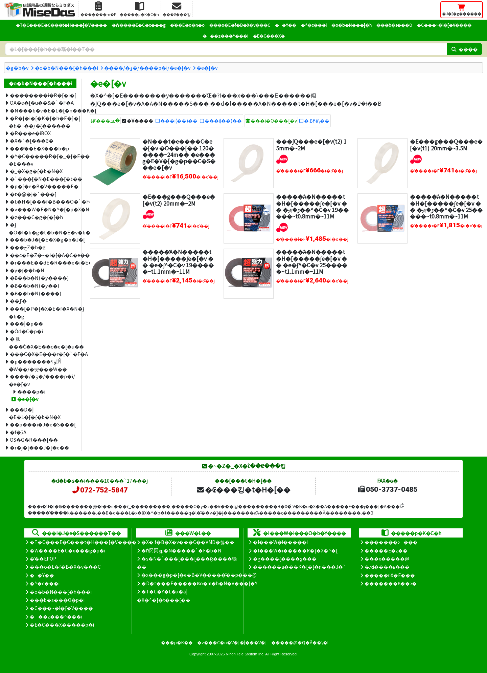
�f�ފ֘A (18, 432)
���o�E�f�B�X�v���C (239, 25)
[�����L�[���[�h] (226, 49)
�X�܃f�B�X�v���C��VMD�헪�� (187, 542)
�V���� (140, 120)
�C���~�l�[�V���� (444, 25)
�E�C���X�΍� (269, 36)
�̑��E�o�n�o (187, 25)
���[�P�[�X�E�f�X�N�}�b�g (42, 312)
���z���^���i (225, 36)
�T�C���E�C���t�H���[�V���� (61, 25)
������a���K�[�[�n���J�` (299, 566)
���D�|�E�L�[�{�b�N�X (35, 413)
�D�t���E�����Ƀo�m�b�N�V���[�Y (199, 583)
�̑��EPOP (43, 558)
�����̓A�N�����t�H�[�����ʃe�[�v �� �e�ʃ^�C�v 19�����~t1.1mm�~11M (178, 261)
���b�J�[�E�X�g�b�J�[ (43, 239)
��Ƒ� (18, 300)
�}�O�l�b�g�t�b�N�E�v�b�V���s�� (42, 228)
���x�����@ (387, 558)
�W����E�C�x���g (138, 25)
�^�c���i (314, 25)
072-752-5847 (99, 490)
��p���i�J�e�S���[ (43, 424)
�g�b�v (17, 67)
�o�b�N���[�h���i (66, 67)
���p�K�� (177, 642)
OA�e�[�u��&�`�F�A (42, 102)
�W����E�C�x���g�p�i (67, 550)
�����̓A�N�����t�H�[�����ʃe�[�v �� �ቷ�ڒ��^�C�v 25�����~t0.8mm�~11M (446, 206)
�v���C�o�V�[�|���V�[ (232, 642)
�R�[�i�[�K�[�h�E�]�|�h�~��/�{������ (42, 121)
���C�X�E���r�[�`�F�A (43, 353)
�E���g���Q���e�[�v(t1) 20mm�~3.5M (446, 144)
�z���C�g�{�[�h (36, 216)
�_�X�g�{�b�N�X (36, 170)
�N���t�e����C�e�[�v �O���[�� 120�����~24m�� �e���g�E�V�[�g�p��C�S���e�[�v (178, 154)
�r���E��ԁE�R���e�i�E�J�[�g (43, 262)
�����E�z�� (386, 550)
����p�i (31, 391)
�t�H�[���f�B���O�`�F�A (43, 201)
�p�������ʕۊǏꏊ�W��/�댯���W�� (38, 365)
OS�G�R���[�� (34, 439)
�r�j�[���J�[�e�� (39, 447)
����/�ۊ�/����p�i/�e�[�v (147, 67)
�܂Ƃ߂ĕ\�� (316, 120)
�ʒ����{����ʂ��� (285, 558)
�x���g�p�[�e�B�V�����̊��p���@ (199, 574)
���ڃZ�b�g (28, 247)
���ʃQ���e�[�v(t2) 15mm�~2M (311, 144)
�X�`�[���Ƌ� (31, 140)
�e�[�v (207, 67)
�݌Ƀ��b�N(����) (35, 293)
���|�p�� (26, 323)
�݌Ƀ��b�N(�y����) (39, 277)
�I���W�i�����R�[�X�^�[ (295, 550)
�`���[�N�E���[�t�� (43, 178)
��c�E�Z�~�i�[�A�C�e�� (43, 254)
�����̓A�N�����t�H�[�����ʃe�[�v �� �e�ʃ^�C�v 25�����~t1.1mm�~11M (311, 261)
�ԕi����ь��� (387, 566)
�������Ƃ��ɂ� (391, 583)
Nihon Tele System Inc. (245, 654)
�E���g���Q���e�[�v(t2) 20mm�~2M (178, 199)
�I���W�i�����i (280, 542)
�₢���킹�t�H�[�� (243, 489)
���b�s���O (394, 25)
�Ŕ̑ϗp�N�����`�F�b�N (181, 550)
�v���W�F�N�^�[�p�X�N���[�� (43, 209)
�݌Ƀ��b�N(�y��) (34, 285)
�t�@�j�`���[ (33, 193)
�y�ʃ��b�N (27, 270)
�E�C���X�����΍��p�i (62, 624)
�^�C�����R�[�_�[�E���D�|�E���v (42, 159)
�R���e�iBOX (30, 132)
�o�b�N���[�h (351, 25)
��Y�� (285, 25)
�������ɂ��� (391, 542)
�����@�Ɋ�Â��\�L (300, 642)
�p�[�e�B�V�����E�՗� (43, 186)
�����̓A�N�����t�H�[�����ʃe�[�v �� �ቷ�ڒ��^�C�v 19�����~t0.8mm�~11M (312, 206)
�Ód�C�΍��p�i (26, 331)
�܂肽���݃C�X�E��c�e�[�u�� (42, 342)
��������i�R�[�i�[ (43, 95)
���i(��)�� (179, 120)
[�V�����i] (282, 158)
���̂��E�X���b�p (39, 148)
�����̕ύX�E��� (390, 575)
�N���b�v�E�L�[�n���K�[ (43, 110)
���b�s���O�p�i (57, 599)
